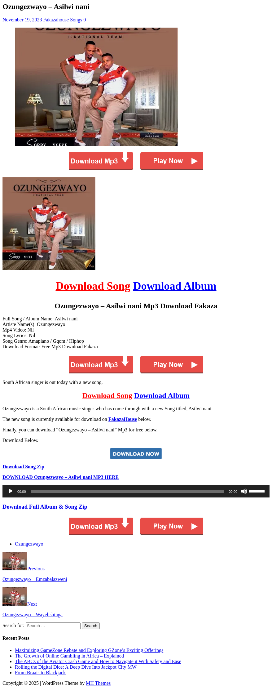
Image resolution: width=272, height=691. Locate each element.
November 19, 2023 (22, 19)
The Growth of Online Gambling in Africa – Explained (70, 655)
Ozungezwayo (29, 543)
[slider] (127, 491)
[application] (136, 491)
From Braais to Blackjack (40, 672)
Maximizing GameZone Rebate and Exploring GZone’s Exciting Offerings (89, 650)
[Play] (10, 491)
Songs (76, 19)
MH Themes (98, 683)
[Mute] (244, 491)
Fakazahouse (56, 19)
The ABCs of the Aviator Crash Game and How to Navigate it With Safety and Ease (98, 661)
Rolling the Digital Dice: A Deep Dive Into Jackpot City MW (76, 667)
